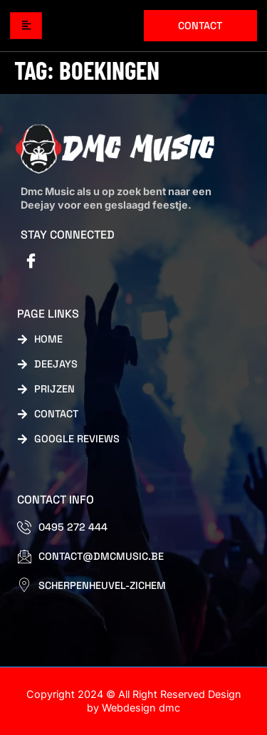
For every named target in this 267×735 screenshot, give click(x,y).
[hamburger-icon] (26, 26)
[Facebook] (31, 262)
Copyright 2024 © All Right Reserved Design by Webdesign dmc (133, 701)
